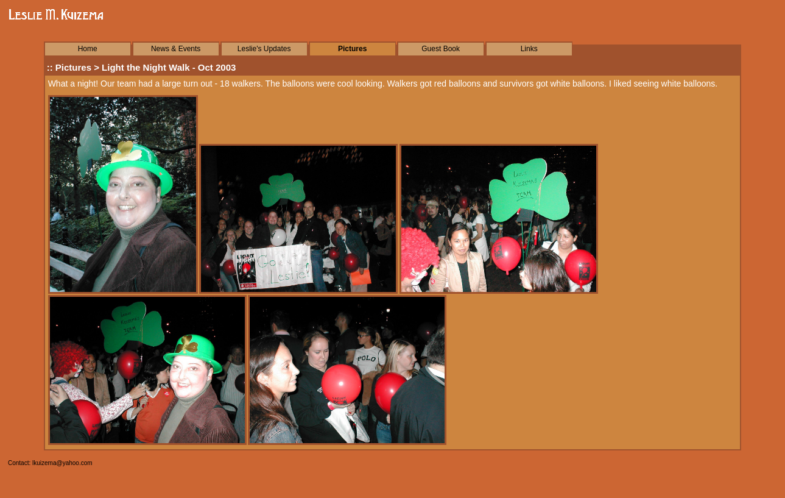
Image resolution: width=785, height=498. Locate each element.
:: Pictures (69, 67)
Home (87, 48)
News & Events (175, 48)
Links (529, 48)
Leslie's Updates (264, 48)
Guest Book (440, 48)
